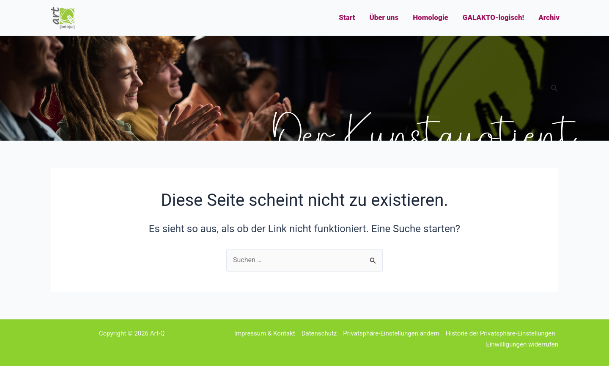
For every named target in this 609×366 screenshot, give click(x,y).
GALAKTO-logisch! (493, 17)
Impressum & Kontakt (264, 333)
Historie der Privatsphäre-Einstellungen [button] (500, 333)
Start (347, 17)
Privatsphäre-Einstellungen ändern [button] (391, 333)
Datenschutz (319, 333)
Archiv (549, 17)
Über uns (383, 17)
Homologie (430, 17)
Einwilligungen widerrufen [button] (522, 344)
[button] (554, 88)
